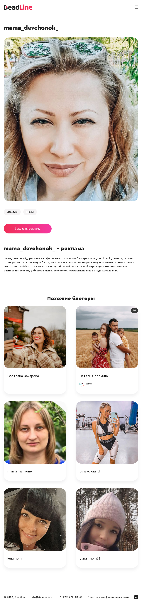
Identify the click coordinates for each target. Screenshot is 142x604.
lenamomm (16, 558)
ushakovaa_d (90, 471)
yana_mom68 (90, 558)
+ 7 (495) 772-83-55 (69, 597)
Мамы (30, 212)
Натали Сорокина (94, 376)
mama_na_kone (19, 471)
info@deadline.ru (41, 597)
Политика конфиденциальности (108, 597)
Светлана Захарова (23, 376)
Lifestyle (12, 212)
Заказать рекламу (27, 228)
